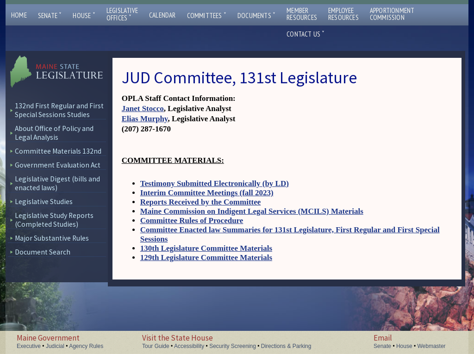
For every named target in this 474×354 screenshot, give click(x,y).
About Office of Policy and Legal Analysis (54, 133)
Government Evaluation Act (57, 165)
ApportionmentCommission (392, 14)
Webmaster (431, 346)
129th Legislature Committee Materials (206, 257)
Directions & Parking (286, 346)
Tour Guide (155, 346)
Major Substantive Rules (52, 238)
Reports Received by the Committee (200, 202)
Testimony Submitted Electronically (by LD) (214, 183)
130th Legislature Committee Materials (206, 248)
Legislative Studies (44, 201)
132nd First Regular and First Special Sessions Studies (59, 110)
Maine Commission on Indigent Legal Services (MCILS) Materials (251, 211)
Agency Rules (86, 346)
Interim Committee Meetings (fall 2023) (207, 192)
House (84, 15)
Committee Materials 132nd (58, 151)
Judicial (55, 346)
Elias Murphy (145, 118)
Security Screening (232, 346)
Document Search (42, 252)
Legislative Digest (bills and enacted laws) (57, 183)
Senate (50, 15)
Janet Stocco (143, 108)
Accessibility (189, 346)
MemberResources (302, 14)
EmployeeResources (343, 14)
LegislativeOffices (122, 14)
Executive (29, 346)
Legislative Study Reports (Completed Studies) (54, 220)
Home (19, 15)
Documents (256, 15)
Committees (206, 15)
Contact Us (305, 34)
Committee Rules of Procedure (191, 220)
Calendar (162, 15)
